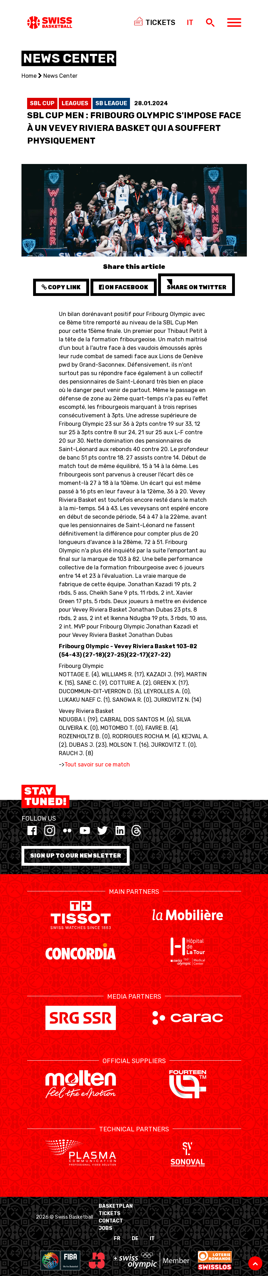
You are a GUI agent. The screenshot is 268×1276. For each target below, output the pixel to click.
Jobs (105, 1228)
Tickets (109, 1214)
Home (29, 75)
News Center (60, 75)
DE (135, 1239)
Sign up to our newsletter (75, 855)
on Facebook (123, 287)
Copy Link (61, 287)
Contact (111, 1221)
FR (117, 1239)
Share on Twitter (196, 285)
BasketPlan (116, 1206)
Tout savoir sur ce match (97, 764)
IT (152, 1239)
